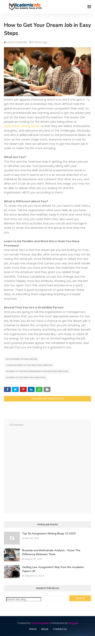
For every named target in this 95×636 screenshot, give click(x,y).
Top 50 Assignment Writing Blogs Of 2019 (48, 533)
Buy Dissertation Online (21, 359)
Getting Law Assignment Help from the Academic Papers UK (53, 569)
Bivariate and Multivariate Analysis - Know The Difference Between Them (51, 552)
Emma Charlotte (16, 42)
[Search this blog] (23, 599)
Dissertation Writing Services (26, 377)
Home (32, 629)
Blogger (73, 623)
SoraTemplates (40, 623)
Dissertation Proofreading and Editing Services (37, 371)
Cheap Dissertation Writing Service (29, 365)
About (44, 629)
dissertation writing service (22, 126)
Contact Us (60, 629)
